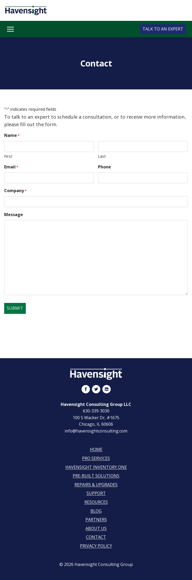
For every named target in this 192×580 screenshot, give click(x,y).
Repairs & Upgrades (96, 484)
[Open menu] (10, 29)
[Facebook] (86, 389)
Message (13, 214)
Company (15, 191)
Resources (96, 502)
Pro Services (96, 458)
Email (11, 167)
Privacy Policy (96, 546)
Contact (96, 537)
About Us (96, 528)
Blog (96, 511)
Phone (104, 167)
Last (102, 156)
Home (96, 449)
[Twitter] (96, 389)
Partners (96, 519)
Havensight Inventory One (96, 467)
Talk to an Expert (163, 29)
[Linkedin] (106, 389)
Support (96, 493)
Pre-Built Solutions (96, 476)
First (8, 156)
